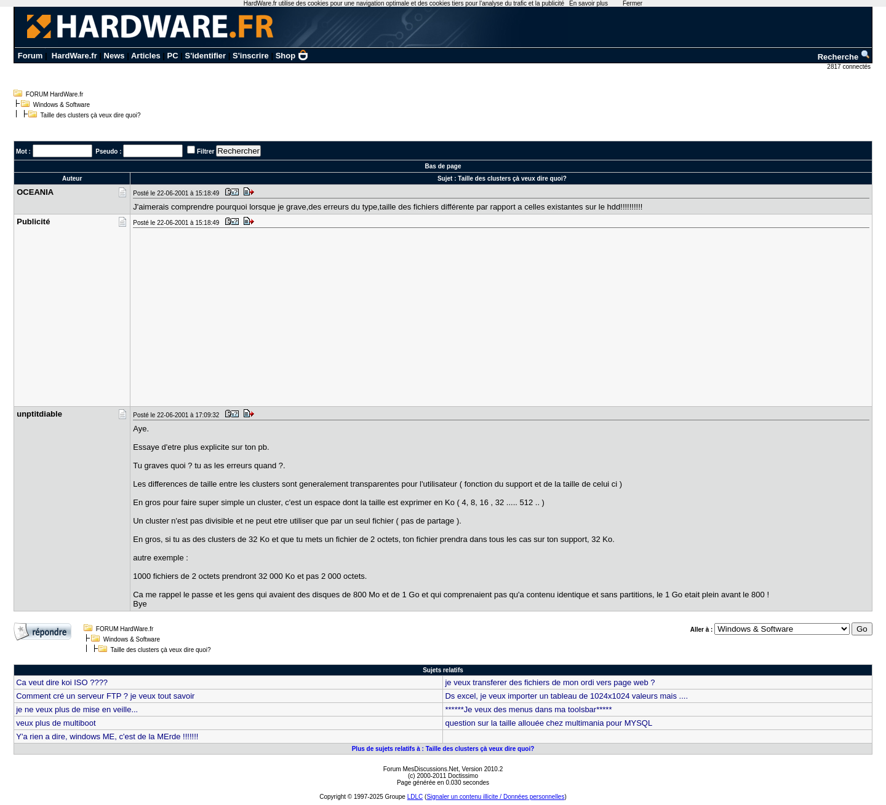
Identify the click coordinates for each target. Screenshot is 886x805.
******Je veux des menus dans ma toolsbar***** (528, 709)
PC (172, 55)
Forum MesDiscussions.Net (420, 769)
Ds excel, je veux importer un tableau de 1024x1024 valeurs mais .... (566, 696)
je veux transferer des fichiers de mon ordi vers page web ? (550, 682)
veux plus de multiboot (55, 723)
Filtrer (205, 151)
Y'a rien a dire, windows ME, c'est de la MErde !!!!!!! (107, 736)
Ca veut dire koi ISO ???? (62, 682)
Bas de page (443, 166)
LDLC (415, 796)
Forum (30, 55)
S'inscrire (251, 55)
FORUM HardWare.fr (55, 94)
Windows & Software (61, 104)
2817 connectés (849, 66)
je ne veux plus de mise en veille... (77, 709)
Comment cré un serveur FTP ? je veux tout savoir (105, 696)
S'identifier (205, 55)
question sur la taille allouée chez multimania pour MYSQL (548, 723)
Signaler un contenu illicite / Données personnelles (495, 796)
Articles (146, 55)
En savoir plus (588, 3)
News (114, 55)
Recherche (844, 56)
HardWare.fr (74, 55)
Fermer (632, 3)
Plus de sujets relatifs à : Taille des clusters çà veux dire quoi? (443, 748)
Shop (292, 55)
